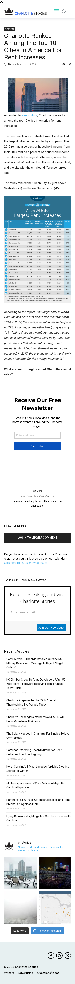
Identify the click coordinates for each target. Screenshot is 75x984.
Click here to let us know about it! (25, 563)
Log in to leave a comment (37, 537)
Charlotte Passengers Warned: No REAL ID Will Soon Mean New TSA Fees (35, 719)
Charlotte (9, 28)
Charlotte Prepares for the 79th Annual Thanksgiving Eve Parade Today (31, 702)
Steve (11, 64)
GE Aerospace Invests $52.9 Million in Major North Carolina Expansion (37, 785)
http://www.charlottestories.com (37, 496)
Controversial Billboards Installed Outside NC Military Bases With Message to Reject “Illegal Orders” (34, 663)
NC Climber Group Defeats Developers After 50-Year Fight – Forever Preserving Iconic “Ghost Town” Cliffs (36, 684)
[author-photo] (37, 484)
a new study (29, 115)
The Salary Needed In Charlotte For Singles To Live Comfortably (37, 735)
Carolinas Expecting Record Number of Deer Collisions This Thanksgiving (34, 752)
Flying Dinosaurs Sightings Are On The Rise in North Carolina (38, 818)
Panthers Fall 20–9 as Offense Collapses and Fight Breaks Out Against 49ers (38, 802)
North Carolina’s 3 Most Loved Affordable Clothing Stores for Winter (37, 768)
